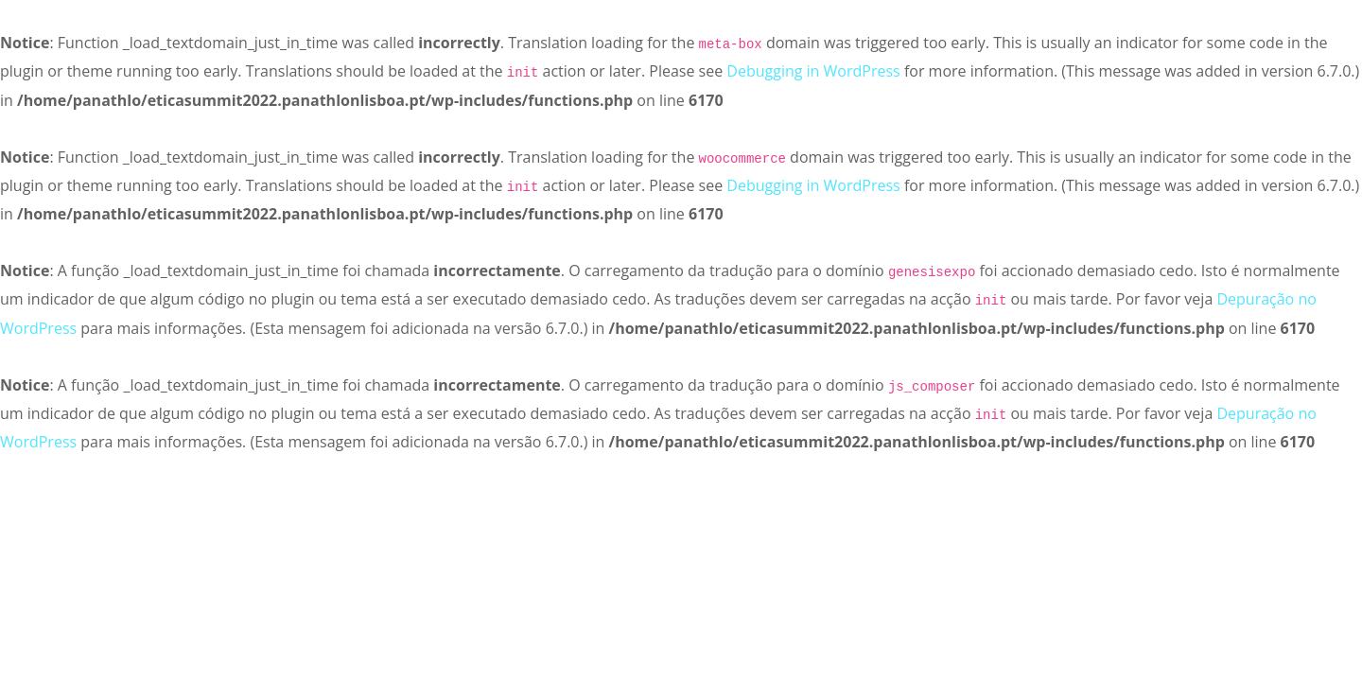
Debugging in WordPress (812, 71)
